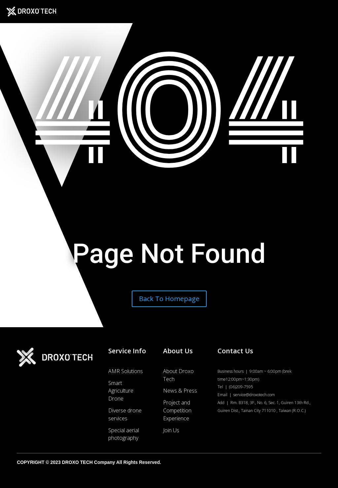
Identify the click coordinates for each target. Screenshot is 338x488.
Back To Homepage (169, 298)
